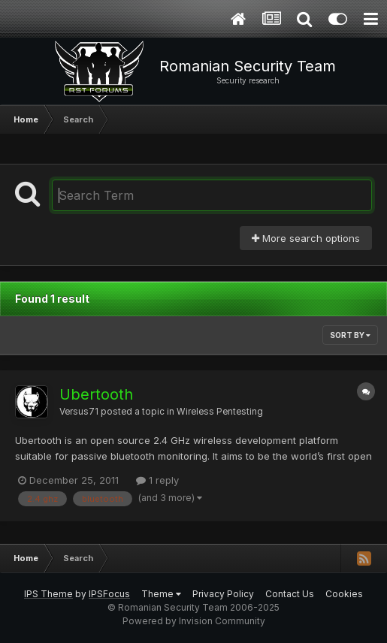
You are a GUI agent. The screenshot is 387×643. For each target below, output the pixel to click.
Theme (161, 593)
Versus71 (78, 411)
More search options (306, 238)
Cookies (344, 593)
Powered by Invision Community (193, 620)
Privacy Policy (223, 593)
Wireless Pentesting (220, 411)
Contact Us (289, 593)
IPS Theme (48, 593)
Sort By (350, 335)
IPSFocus (109, 593)
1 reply (157, 480)
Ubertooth (96, 394)
